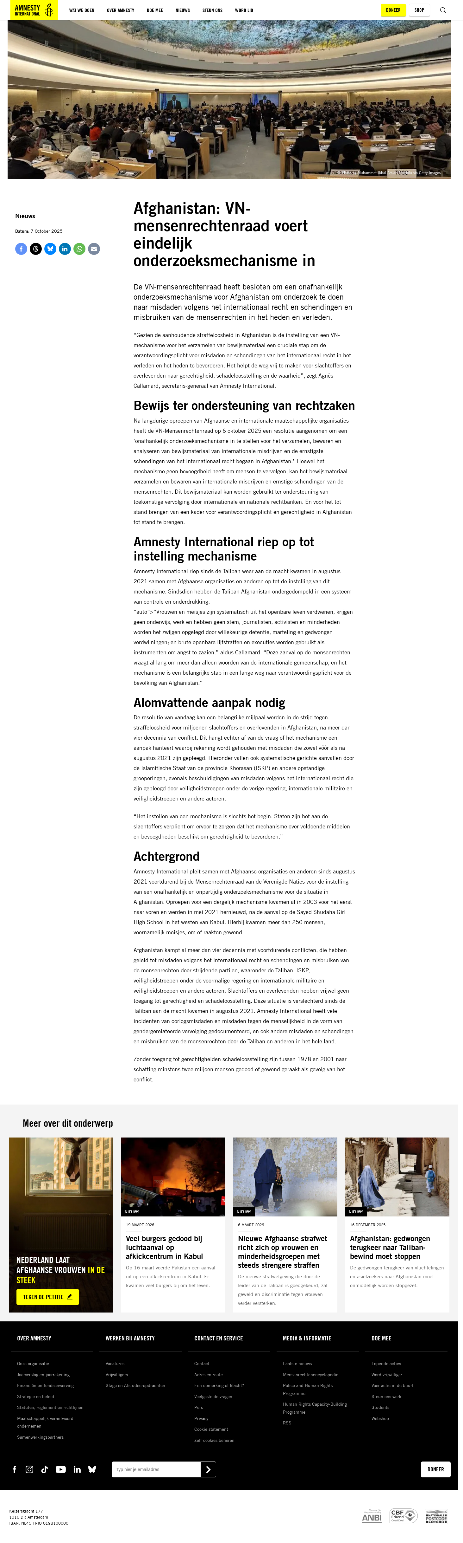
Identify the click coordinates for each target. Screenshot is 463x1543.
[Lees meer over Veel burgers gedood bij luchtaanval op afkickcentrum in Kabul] (173, 1225)
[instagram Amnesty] (29, 1469)
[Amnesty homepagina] (34, 10)
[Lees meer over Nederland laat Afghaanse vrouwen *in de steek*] (61, 1225)
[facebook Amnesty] (14, 1469)
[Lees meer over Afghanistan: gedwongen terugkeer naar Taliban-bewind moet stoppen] (397, 1225)
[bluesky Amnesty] (92, 1469)
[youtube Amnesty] (61, 1469)
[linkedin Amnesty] (77, 1469)
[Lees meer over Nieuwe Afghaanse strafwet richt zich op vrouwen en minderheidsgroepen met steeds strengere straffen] (285, 1225)
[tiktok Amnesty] (44, 1469)
